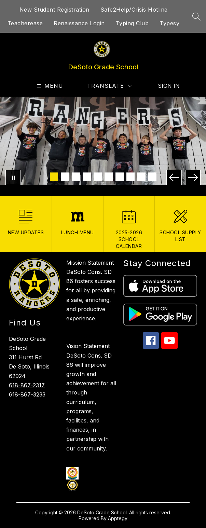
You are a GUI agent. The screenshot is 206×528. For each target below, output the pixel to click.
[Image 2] (65, 176)
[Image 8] (130, 176)
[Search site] (196, 16)
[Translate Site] (109, 86)
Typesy (169, 23)
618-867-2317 (27, 385)
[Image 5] (98, 176)
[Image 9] (141, 176)
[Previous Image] (174, 177)
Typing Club (132, 23)
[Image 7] (119, 176)
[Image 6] (109, 176)
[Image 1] (54, 176)
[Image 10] (152, 176)
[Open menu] (49, 86)
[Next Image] (193, 177)
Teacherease (25, 23)
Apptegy (117, 518)
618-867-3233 (27, 394)
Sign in (164, 85)
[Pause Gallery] (13, 177)
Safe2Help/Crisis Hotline (134, 9)
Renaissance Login (79, 23)
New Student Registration (54, 9)
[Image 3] (76, 176)
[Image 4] (87, 176)
